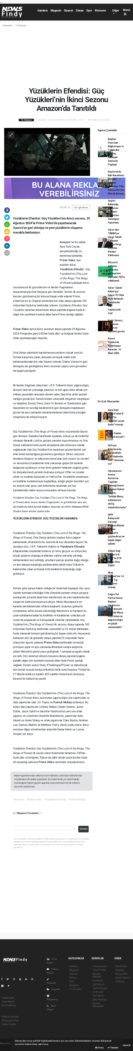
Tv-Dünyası (21, 25)
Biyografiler (122, 973)
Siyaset (68, 10)
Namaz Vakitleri (96, 975)
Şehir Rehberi (99, 999)
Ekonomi (100, 10)
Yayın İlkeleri (8, 1001)
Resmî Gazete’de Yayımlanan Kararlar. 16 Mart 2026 (114, 346)
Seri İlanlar (98, 995)
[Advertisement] (66, 57)
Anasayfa (7, 25)
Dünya (79, 10)
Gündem (42, 10)
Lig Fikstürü (98, 984)
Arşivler (53, 989)
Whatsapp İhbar (10, 1020)
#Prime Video (34, 799)
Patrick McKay (62, 702)
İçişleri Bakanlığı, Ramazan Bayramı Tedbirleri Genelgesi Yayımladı (113, 211)
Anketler (120, 970)
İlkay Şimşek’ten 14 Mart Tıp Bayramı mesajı (116, 580)
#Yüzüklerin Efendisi (55, 799)
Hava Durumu (99, 966)
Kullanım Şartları (10, 1016)
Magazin (56, 10)
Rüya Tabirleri (123, 977)
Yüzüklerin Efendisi (72, 269)
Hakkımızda (8, 997)
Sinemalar (97, 992)
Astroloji (120, 981)
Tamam (113, 1047)
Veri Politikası (9, 1005)
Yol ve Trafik (99, 970)
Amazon (65, 242)
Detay (99, 1047)
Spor (89, 10)
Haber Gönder (9, 1024)
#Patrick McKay (77, 799)
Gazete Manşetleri (98, 1005)
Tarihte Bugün (100, 988)
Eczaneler (97, 980)
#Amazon (18, 799)
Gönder (84, 829)
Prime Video (68, 260)
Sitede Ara (121, 966)
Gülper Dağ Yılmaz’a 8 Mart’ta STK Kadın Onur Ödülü (114, 558)
